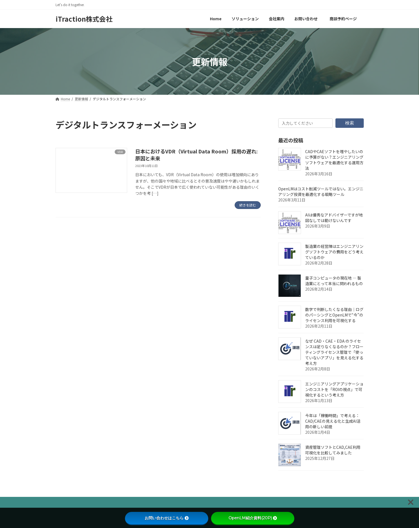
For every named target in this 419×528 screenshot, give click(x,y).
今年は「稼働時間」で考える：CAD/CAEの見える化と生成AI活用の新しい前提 (332, 421)
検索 (349, 122)
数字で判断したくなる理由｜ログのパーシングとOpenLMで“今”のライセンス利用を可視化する (334, 315)
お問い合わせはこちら (167, 517)
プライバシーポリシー (81, 503)
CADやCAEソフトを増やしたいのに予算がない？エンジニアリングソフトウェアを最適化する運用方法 (334, 160)
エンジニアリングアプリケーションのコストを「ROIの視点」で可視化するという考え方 (334, 389)
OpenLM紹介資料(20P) (253, 517)
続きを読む (247, 205)
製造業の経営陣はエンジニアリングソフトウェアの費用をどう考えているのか (334, 251)
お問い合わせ (169, 503)
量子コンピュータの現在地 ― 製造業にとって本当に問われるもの (334, 280)
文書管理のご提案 (129, 503)
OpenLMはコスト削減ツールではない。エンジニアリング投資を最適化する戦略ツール (320, 191)
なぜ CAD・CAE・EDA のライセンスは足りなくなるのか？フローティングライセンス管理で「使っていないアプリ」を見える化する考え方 (334, 352)
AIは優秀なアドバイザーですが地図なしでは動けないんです (334, 217)
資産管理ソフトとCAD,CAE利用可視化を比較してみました (332, 449)
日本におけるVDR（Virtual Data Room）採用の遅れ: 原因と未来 (196, 155)
